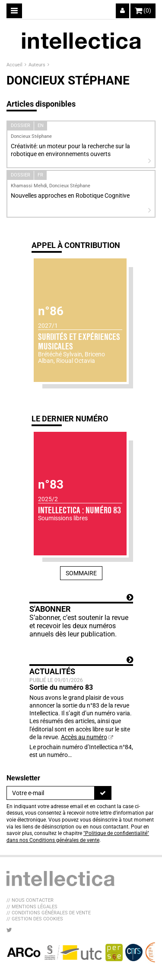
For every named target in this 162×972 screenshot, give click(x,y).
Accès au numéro (84, 737)
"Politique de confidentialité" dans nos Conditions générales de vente (77, 836)
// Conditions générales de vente (48, 913)
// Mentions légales (31, 907)
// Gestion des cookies (34, 919)
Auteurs (38, 65)
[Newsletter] (50, 793)
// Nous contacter (30, 900)
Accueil (15, 65)
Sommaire (81, 573)
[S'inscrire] (102, 793)
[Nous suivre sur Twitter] (9, 929)
